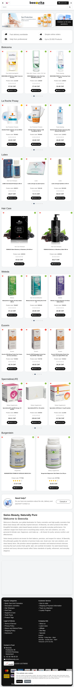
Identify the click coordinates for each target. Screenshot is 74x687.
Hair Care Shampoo (13, 181)
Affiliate (41, 628)
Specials (42, 633)
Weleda (13, 298)
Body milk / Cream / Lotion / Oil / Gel (37, 73)
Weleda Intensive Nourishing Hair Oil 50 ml (37, 301)
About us (42, 623)
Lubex (37, 181)
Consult (63, 501)
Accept (19, 681)
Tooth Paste (9, 615)
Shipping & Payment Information (50, 606)
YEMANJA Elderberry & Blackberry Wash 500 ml (56, 249)
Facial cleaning (61, 73)
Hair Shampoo (10, 608)
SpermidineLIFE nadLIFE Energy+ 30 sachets (13, 408)
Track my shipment (45, 608)
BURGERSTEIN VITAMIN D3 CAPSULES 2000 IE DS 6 (19, 473)
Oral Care (8, 610)
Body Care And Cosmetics (14, 603)
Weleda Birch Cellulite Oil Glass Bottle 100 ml (13, 301)
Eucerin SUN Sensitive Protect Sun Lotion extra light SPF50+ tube (61, 355)
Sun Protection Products (13, 127)
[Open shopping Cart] (63, 3)
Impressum (8, 633)
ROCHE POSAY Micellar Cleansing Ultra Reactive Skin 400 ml (61, 130)
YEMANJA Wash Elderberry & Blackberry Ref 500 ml (19, 249)
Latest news (43, 626)
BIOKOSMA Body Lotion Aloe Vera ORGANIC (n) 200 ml (37, 77)
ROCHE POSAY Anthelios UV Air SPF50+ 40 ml (13, 130)
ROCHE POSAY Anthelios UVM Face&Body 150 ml (37, 130)
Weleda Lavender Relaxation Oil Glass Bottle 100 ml (61, 301)
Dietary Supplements (13, 405)
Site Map (42, 630)
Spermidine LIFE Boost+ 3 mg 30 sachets (61, 408)
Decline (27, 681)
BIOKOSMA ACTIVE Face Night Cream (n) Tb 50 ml (13, 77)
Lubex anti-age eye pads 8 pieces (37, 183)
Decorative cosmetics (12, 606)
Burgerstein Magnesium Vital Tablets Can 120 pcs (54, 473)
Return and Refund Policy (13, 628)
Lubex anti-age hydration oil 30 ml (61, 183)
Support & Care (10, 613)
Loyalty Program (45, 610)
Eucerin (13, 351)
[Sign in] (2, 2)
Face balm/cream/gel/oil (13, 73)
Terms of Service (10, 623)
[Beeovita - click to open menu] (71, 3)
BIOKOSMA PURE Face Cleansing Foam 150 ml (61, 77)
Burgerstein (19, 470)
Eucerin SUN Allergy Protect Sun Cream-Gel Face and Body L (13, 355)
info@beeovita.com (12, 659)
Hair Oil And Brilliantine (37, 298)
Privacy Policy (9, 626)
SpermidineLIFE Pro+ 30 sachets (37, 408)
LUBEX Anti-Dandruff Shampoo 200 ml (13, 183)
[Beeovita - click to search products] (69, 7)
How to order (43, 603)
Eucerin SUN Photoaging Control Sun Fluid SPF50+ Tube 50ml (37, 355)
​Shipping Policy (10, 630)
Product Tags (9, 617)
